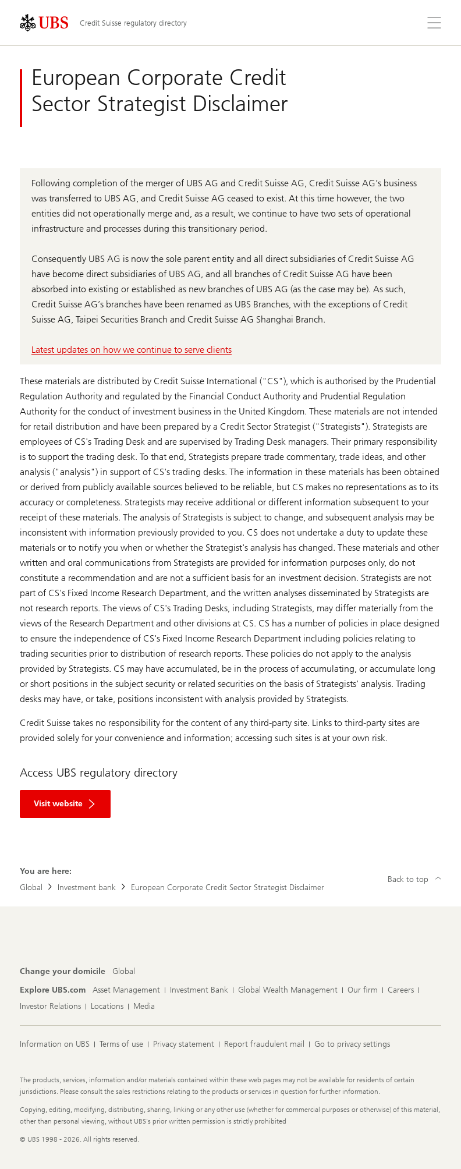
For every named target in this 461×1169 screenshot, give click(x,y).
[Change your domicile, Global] (123, 972)
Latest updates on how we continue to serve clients (131, 349)
